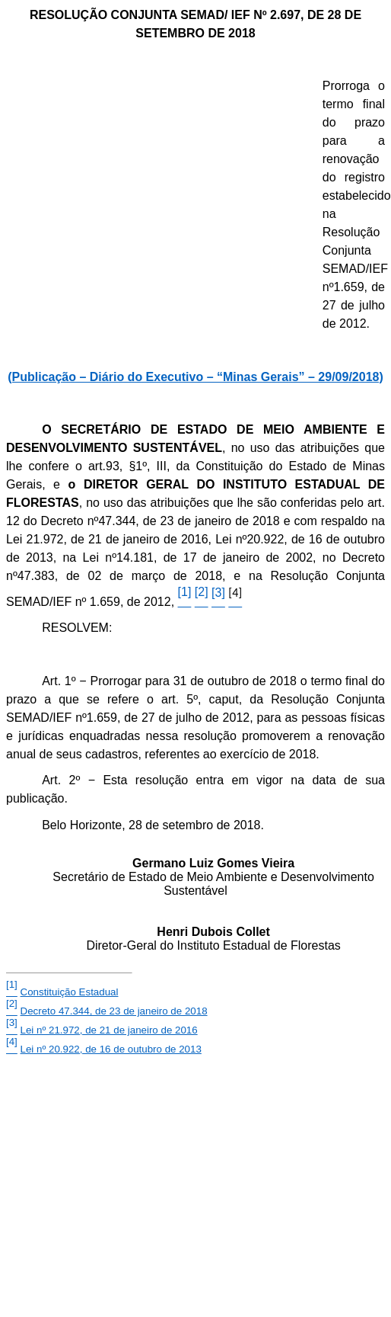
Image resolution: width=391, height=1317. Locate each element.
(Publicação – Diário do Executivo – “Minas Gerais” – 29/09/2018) (195, 376)
